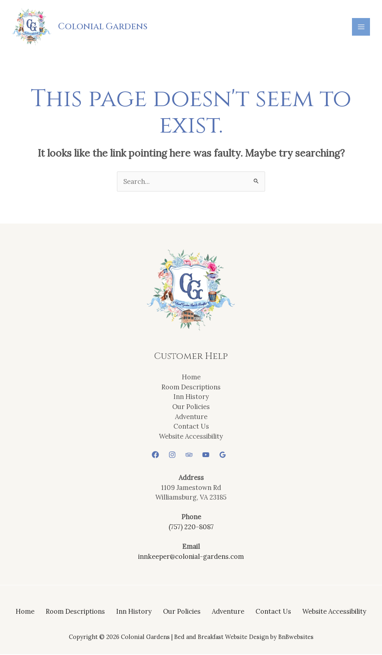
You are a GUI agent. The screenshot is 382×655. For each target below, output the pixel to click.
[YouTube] (205, 455)
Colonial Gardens (103, 26)
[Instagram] (172, 455)
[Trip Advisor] (189, 455)
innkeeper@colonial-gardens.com (191, 556)
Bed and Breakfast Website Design (221, 637)
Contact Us (191, 427)
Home (191, 377)
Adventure (191, 417)
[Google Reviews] (222, 455)
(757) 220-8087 (191, 527)
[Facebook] (155, 455)
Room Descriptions (191, 387)
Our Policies (191, 407)
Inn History (191, 397)
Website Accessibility (191, 436)
